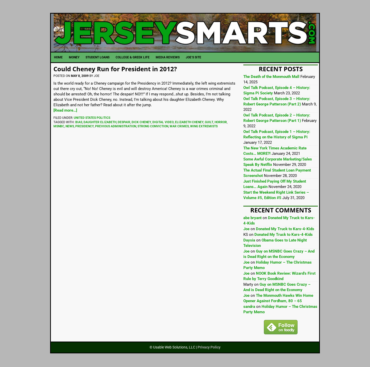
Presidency (84, 127)
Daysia (249, 241)
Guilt (209, 123)
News (70, 127)
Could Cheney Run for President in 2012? (115, 70)
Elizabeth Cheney (189, 123)
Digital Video (163, 123)
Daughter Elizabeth (100, 123)
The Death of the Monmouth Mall (271, 77)
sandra (249, 307)
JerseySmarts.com (185, 33)
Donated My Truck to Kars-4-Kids (285, 230)
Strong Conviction (152, 127)
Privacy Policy (209, 348)
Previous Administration (115, 127)
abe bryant (252, 219)
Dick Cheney (141, 123)
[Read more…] (65, 111)
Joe (246, 230)
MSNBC (58, 127)
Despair (124, 123)
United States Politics (92, 118)
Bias (78, 123)
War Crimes (179, 127)
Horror (221, 123)
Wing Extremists (204, 127)
